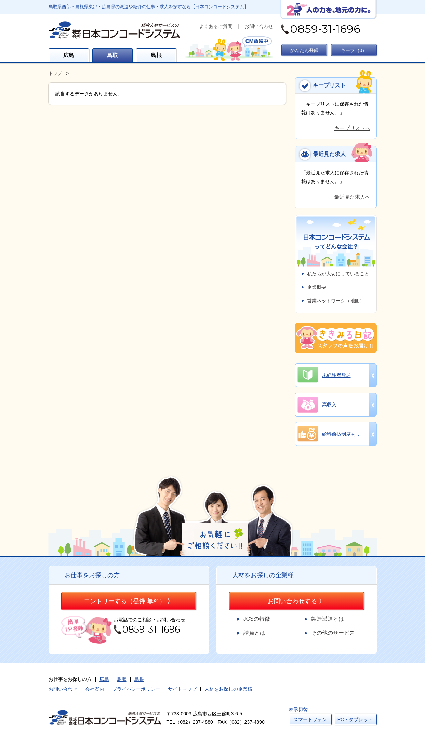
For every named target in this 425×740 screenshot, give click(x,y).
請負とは (254, 633)
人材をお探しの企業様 (228, 689)
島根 (156, 55)
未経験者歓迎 (336, 375)
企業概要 (316, 287)
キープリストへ (352, 128)
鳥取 (112, 55)
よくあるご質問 (216, 26)
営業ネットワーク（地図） (335, 300)
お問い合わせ (258, 26)
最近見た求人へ (352, 197)
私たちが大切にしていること (338, 273)
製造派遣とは (327, 619)
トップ (55, 73)
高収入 (329, 404)
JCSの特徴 (256, 619)
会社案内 (94, 689)
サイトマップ (182, 689)
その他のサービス (333, 633)
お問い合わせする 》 (296, 601)
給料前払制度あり (341, 434)
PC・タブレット (355, 719)
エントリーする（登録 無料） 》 (128, 601)
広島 (68, 55)
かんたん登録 (304, 50)
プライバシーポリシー (136, 689)
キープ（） (354, 50)
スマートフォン (310, 719)
